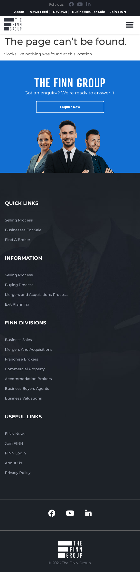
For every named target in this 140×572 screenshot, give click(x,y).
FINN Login (15, 453)
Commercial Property (25, 369)
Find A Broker (17, 239)
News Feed (39, 12)
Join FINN (118, 12)
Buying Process (19, 284)
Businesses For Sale (88, 12)
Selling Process (19, 220)
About (19, 12)
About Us (13, 463)
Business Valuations (23, 398)
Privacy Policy (17, 472)
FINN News (15, 433)
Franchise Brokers (21, 359)
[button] (129, 24)
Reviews (60, 12)
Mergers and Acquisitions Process (36, 294)
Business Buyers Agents (27, 388)
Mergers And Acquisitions (28, 349)
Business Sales (18, 339)
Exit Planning (17, 304)
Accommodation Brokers (28, 378)
